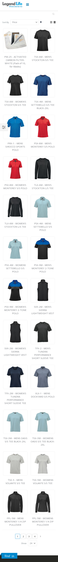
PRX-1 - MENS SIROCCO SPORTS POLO (15, 146)
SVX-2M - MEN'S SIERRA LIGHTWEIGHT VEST (42, 310)
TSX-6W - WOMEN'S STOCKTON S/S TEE (15, 103)
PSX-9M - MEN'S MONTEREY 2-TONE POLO (43, 268)
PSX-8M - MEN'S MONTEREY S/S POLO (43, 145)
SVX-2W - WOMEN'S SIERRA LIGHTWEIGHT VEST (15, 351)
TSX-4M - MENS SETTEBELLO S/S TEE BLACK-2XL (42, 105)
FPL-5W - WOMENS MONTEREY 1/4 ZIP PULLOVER (43, 521)
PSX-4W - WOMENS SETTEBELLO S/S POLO (15, 268)
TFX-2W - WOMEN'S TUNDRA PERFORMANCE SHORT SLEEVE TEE (15, 398)
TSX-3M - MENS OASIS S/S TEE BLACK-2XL (15, 440)
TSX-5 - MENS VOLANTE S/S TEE (15, 481)
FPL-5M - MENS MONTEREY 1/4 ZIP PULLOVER (15, 521)
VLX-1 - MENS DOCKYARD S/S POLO (43, 395)
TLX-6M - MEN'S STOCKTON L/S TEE (43, 186)
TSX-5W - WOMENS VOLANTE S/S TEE (42, 481)
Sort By (5, 22)
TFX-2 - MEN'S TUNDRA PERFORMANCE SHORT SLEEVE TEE (43, 353)
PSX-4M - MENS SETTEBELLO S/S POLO (43, 226)
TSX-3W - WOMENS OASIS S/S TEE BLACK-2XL (43, 441)
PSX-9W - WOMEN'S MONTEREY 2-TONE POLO (15, 310)
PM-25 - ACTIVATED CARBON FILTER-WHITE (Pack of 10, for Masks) (15, 61)
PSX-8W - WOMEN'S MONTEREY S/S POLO (15, 186)
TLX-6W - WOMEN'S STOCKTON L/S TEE (15, 225)
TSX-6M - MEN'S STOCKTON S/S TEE (43, 58)
